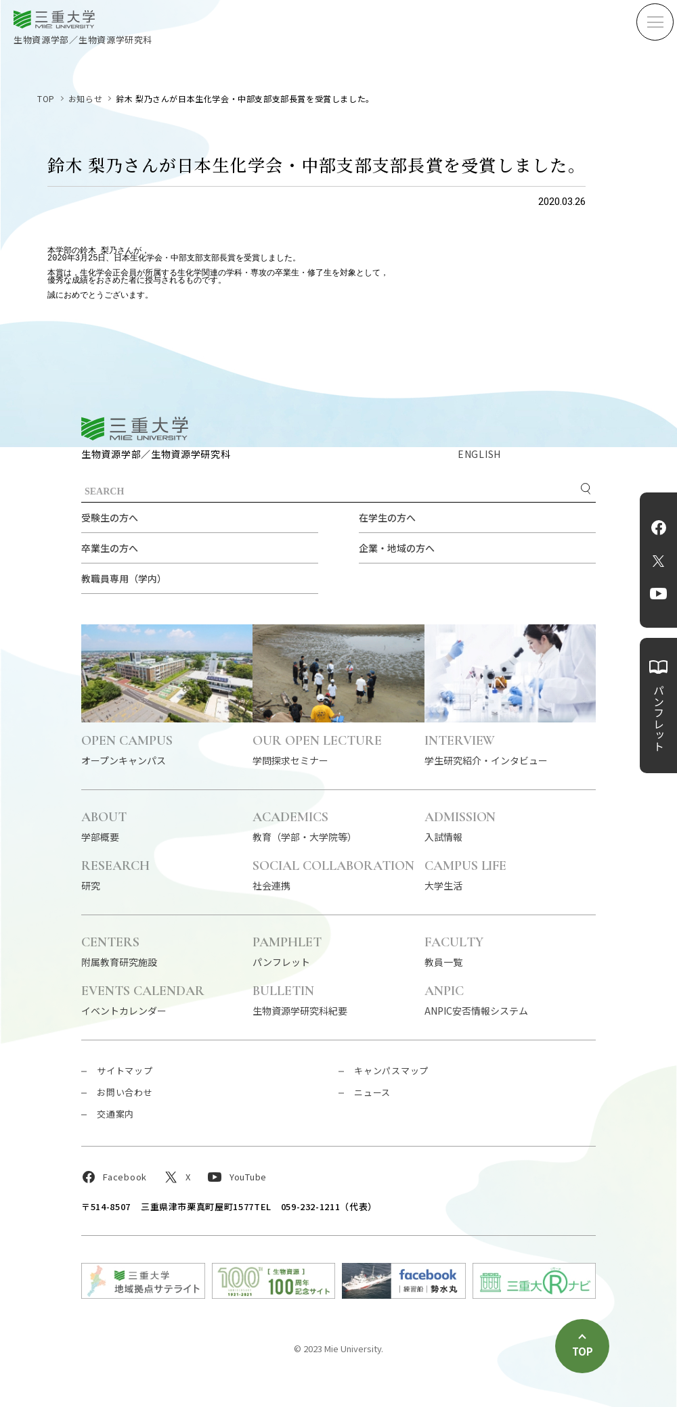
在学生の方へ (387, 517)
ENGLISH (479, 454)
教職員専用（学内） (124, 578)
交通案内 (115, 1113)
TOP (46, 98)
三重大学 (134, 428)
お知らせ (85, 98)
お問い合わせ (125, 1092)
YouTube (658, 594)
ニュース (372, 1092)
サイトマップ (125, 1070)
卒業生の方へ (109, 548)
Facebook (658, 527)
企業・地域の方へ (397, 548)
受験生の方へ (109, 517)
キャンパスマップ (391, 1070)
